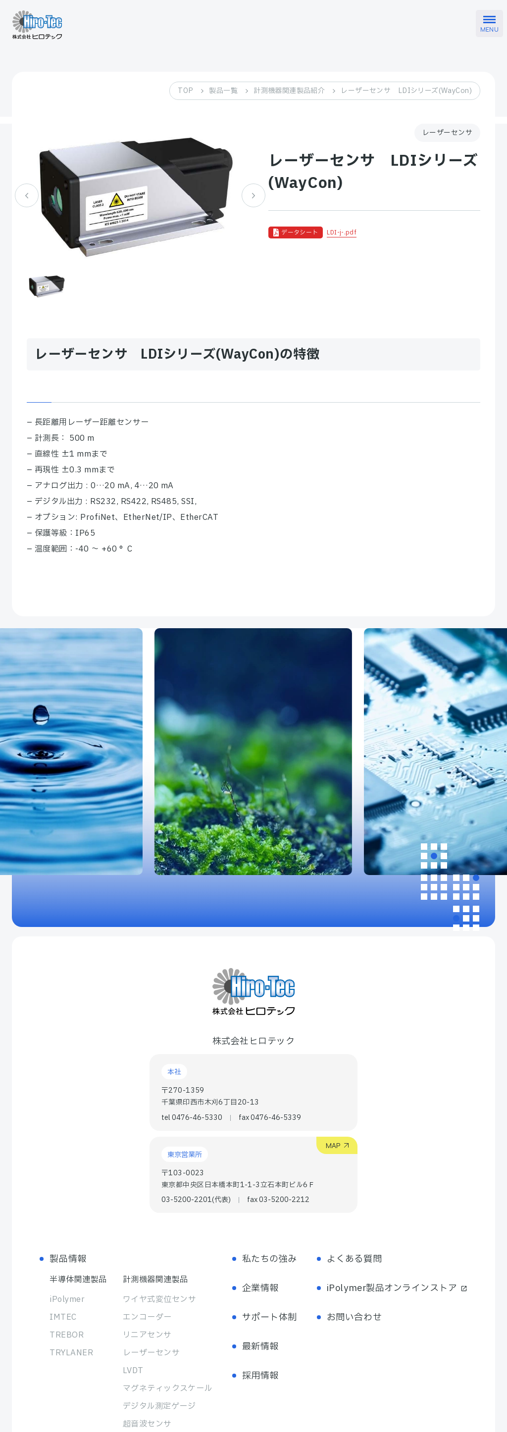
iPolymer (67, 1299)
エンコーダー (147, 1317)
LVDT (133, 1371)
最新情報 (260, 1346)
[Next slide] (253, 195)
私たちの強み (269, 1259)
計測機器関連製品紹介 (289, 91)
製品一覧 (223, 91)
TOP (185, 91)
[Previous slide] (27, 195)
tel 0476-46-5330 (191, 1118)
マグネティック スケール (167, 1388)
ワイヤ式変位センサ (159, 1299)
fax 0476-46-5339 (270, 1118)
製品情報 (68, 1259)
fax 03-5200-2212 (278, 1200)
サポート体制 (269, 1317)
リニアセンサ (147, 1335)
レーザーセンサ (151, 1353)
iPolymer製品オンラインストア (397, 1288)
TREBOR (67, 1335)
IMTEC (63, 1317)
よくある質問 (354, 1259)
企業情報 (260, 1288)
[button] (47, 286)
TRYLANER (71, 1353)
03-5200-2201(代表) (196, 1200)
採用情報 (260, 1376)
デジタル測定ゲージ (159, 1406)
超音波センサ (147, 1424)
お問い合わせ (354, 1317)
